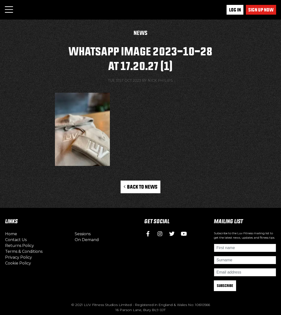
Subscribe (225, 285)
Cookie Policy (18, 263)
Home (11, 234)
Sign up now (261, 10)
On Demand (87, 239)
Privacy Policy (18, 257)
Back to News (140, 186)
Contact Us (16, 239)
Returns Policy (19, 245)
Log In (235, 10)
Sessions (83, 234)
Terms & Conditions (23, 251)
